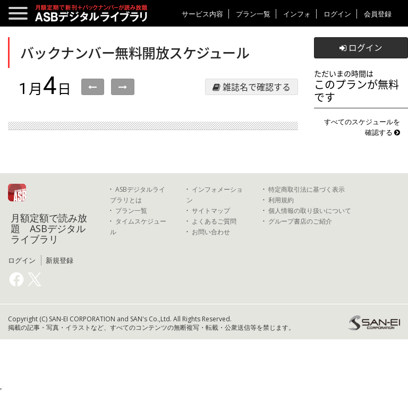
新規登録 (59, 260)
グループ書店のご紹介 (300, 221)
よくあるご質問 (214, 221)
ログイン (337, 14)
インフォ (297, 14)
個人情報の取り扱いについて (309, 210)
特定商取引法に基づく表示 (306, 189)
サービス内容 (202, 14)
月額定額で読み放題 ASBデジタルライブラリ (49, 228)
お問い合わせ (211, 231)
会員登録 (378, 14)
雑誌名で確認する (251, 86)
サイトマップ (211, 210)
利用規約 (281, 199)
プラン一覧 (253, 14)
